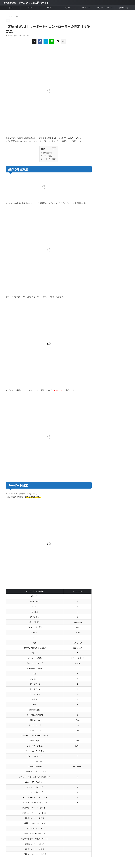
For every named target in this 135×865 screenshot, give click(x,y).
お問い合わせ (123, 8)
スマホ (48, 8)
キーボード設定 (46, 156)
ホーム (11, 8)
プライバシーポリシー (105, 8)
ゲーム (30, 8)
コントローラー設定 (48, 159)
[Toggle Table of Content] (53, 149)
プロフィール (86, 8)
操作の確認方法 (46, 153)
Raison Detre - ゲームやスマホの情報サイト (25, 2)
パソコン (67, 8)
